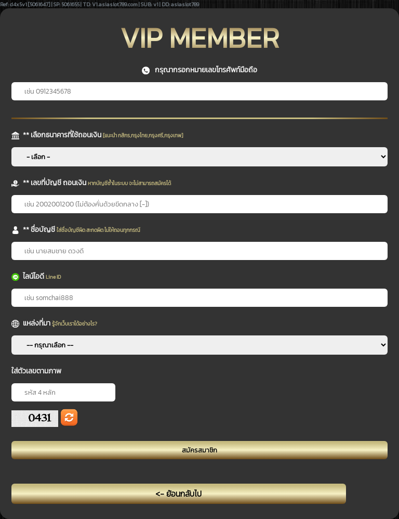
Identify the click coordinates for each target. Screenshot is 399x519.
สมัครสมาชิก (199, 450)
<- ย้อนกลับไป (178, 494)
